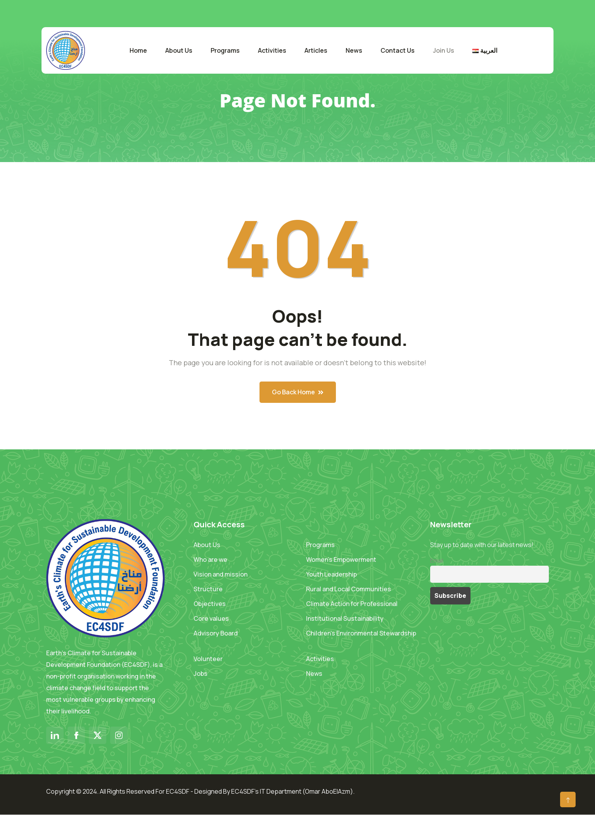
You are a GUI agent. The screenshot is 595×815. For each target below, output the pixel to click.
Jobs (201, 673)
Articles (315, 50)
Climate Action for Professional (352, 603)
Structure (208, 589)
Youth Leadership (331, 574)
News (354, 50)
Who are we (210, 559)
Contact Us (398, 50)
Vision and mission (220, 574)
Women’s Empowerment (341, 559)
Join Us (443, 50)
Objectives (210, 603)
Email (436, 560)
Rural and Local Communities (348, 589)
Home (138, 50)
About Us (178, 50)
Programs (225, 50)
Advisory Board (216, 633)
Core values (211, 618)
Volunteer (208, 658)
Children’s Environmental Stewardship (361, 633)
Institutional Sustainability (345, 618)
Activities (272, 50)
